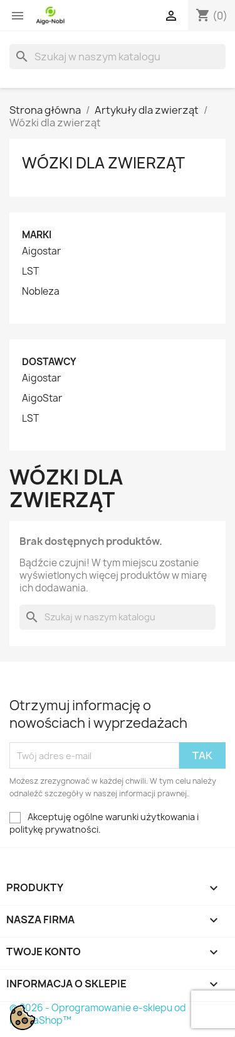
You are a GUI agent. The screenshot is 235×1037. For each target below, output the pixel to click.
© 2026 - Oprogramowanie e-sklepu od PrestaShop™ (97, 1014)
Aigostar (41, 251)
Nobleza (41, 291)
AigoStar (42, 398)
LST (30, 271)
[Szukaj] (117, 56)
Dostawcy (49, 361)
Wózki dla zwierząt (103, 162)
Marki (36, 234)
